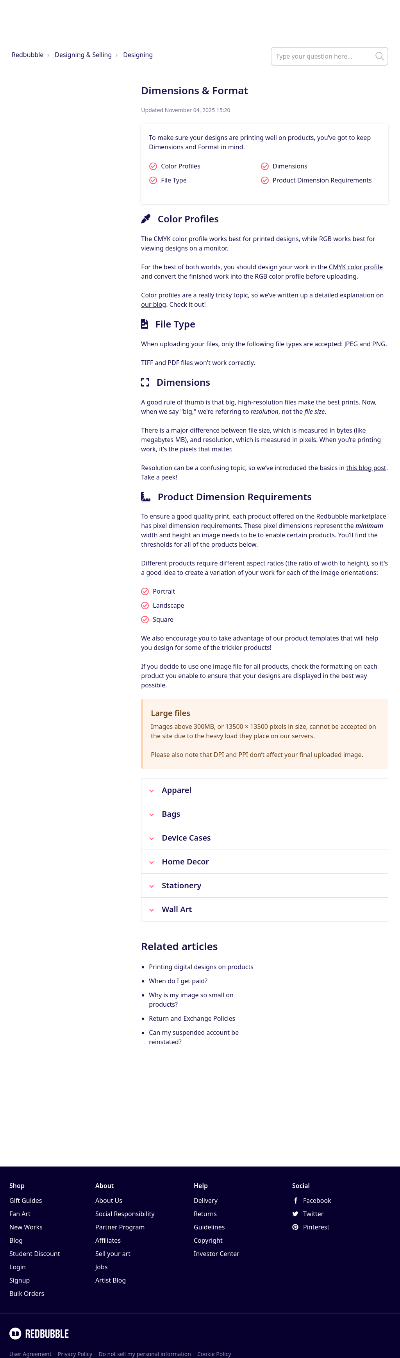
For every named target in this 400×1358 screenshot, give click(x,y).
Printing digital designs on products (201, 967)
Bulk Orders (26, 1293)
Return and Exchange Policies (192, 1018)
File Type (173, 180)
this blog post (366, 467)
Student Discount (34, 1253)
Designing (138, 54)
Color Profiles (180, 166)
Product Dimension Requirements (322, 180)
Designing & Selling (83, 54)
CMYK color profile (356, 267)
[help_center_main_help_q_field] (329, 56)
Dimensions (290, 166)
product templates (312, 638)
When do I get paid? (178, 981)
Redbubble (27, 54)
